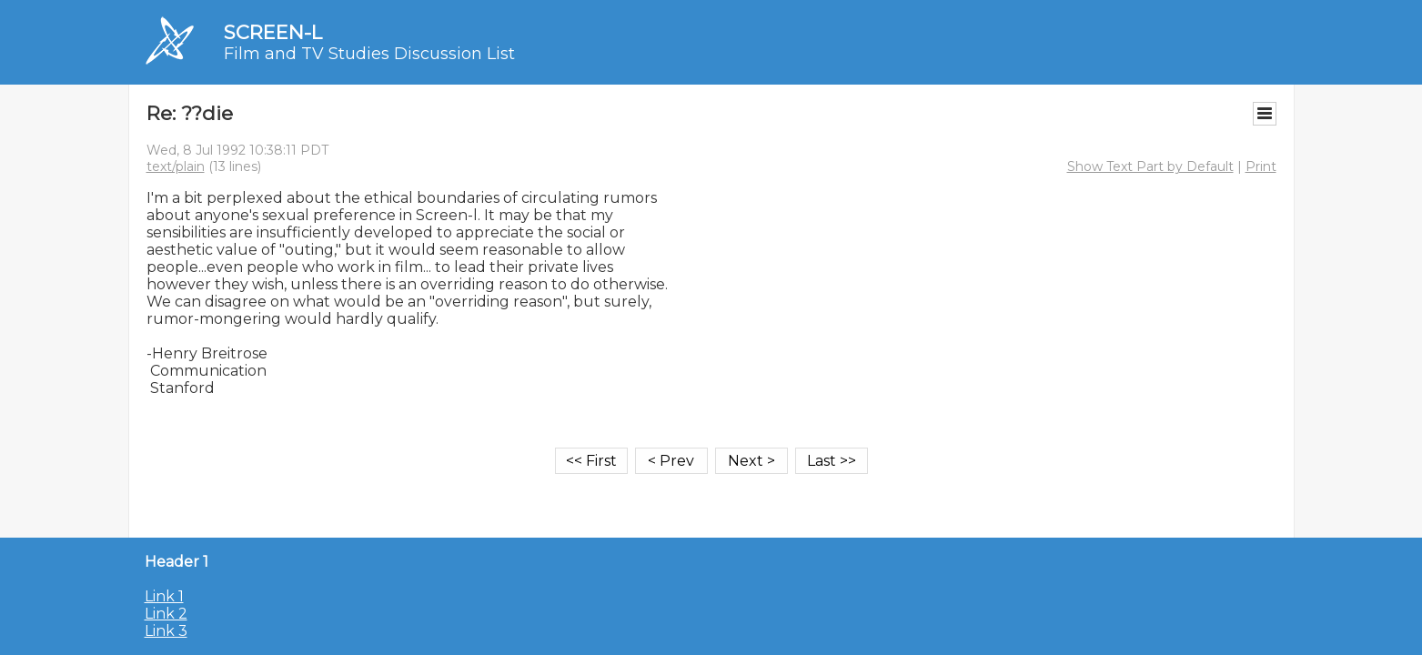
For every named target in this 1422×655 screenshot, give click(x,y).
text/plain (175, 166)
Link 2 (166, 613)
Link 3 (166, 631)
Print (1261, 166)
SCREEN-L (273, 32)
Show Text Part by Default (1150, 166)
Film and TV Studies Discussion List (369, 54)
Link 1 (164, 596)
